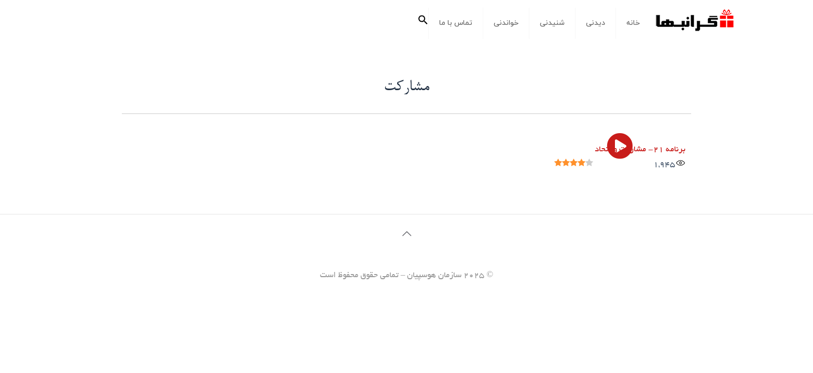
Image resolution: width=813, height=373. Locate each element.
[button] (423, 23)
